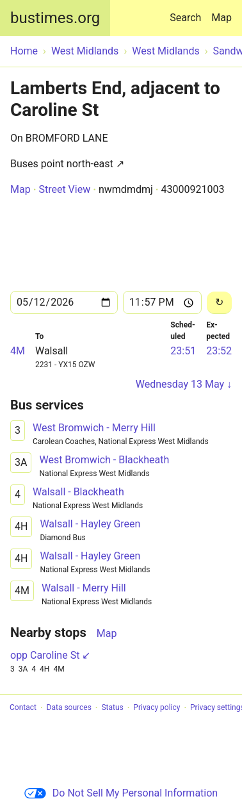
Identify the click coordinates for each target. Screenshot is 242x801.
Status (112, 708)
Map (221, 18)
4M (17, 351)
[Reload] (219, 303)
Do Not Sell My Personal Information (121, 793)
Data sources (69, 708)
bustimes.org (55, 18)
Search (188, 12)
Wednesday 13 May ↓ (184, 384)
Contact (23, 708)
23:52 (219, 351)
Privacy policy (156, 708)
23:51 (183, 351)
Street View (64, 189)
